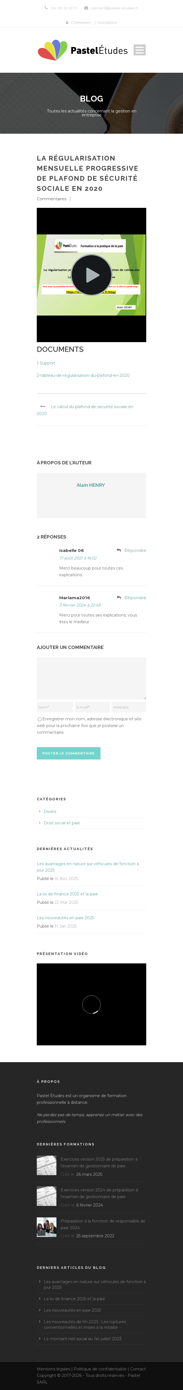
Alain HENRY (91, 485)
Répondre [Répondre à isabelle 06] (135, 550)
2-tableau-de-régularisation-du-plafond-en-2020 (83, 375)
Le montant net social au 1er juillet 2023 (83, 1338)
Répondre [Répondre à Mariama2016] (135, 597)
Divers (50, 811)
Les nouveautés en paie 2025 (65, 917)
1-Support (46, 363)
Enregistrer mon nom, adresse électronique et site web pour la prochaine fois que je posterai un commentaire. (89, 725)
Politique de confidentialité (100, 1369)
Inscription (107, 22)
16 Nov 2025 (66, 878)
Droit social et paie (62, 822)
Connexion (81, 22)
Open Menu (140, 49)
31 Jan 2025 (65, 926)
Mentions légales (53, 1369)
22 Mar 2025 (66, 902)
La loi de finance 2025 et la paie (67, 894)
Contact (138, 1369)
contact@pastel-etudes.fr (115, 8)
